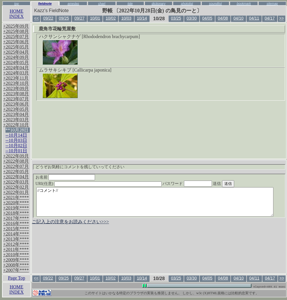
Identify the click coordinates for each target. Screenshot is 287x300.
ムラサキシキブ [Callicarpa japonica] (75, 70)
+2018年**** (16, 213)
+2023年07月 (16, 98)
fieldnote (45, 3)
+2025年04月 (16, 52)
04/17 (270, 18)
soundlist (215, 3)
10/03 (126, 18)
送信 (234, 183)
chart (101, 3)
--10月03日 (16, 140)
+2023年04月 (16, 114)
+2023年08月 (16, 93)
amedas (73, 3)
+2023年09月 (16, 88)
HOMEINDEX (16, 14)
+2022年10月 (16, 124)
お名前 (65, 177)
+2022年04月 (16, 176)
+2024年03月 (16, 72)
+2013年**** (16, 239)
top (16, 3)
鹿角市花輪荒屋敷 (57, 28)
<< (36, 18)
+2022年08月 (16, 161)
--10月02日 (16, 145)
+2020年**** (16, 202)
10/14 (142, 18)
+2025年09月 (16, 26)
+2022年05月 (16, 171)
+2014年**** (16, 233)
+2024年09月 (16, 57)
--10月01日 (16, 150)
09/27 (79, 18)
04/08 (223, 18)
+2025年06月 (16, 41)
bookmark (244, 3)
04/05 (207, 18)
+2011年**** (16, 249)
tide (130, 3)
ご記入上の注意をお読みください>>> (70, 221)
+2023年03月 (16, 119)
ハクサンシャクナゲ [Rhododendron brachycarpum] (89, 36)
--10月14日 (16, 135)
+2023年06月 (16, 104)
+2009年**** (16, 259)
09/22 (48, 18)
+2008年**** (16, 264)
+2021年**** (16, 197)
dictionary (158, 3)
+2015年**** (16, 228)
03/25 (176, 18)
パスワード (198, 183)
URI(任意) (104, 183)
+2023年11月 (16, 78)
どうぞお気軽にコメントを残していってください (80, 167)
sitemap (272, 3)
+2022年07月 (16, 166)
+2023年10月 (16, 83)
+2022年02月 (16, 187)
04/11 (254, 18)
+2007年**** (16, 270)
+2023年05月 (16, 109)
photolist (187, 3)
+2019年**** (16, 207)
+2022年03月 (16, 181)
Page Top (16, 277)
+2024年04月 (16, 67)
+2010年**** (16, 254)
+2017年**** (16, 218)
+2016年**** (16, 223)
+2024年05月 (16, 62)
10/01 (95, 18)
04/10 (238, 18)
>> (281, 18)
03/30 (192, 18)
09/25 (64, 18)
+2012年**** (16, 244)
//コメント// (154, 202)
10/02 (111, 18)
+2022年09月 (16, 155)
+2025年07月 (16, 36)
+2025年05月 (16, 46)
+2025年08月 (16, 31)
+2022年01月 (16, 192)
